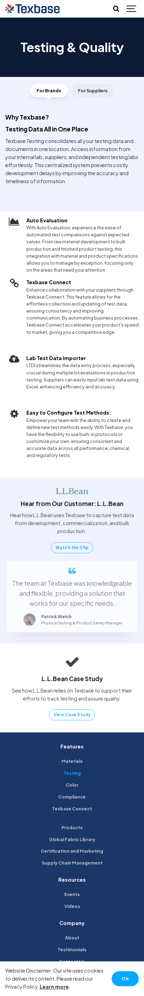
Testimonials (72, 949)
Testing (72, 773)
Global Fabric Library (72, 839)
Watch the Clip (72, 546)
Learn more (54, 986)
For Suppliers (92, 90)
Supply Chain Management (72, 863)
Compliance (72, 797)
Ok (125, 978)
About (72, 937)
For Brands (49, 90)
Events (72, 894)
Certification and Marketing (72, 851)
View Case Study (72, 713)
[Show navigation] (132, 8)
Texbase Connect (72, 808)
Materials (72, 761)
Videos (72, 906)
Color (72, 785)
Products (72, 827)
